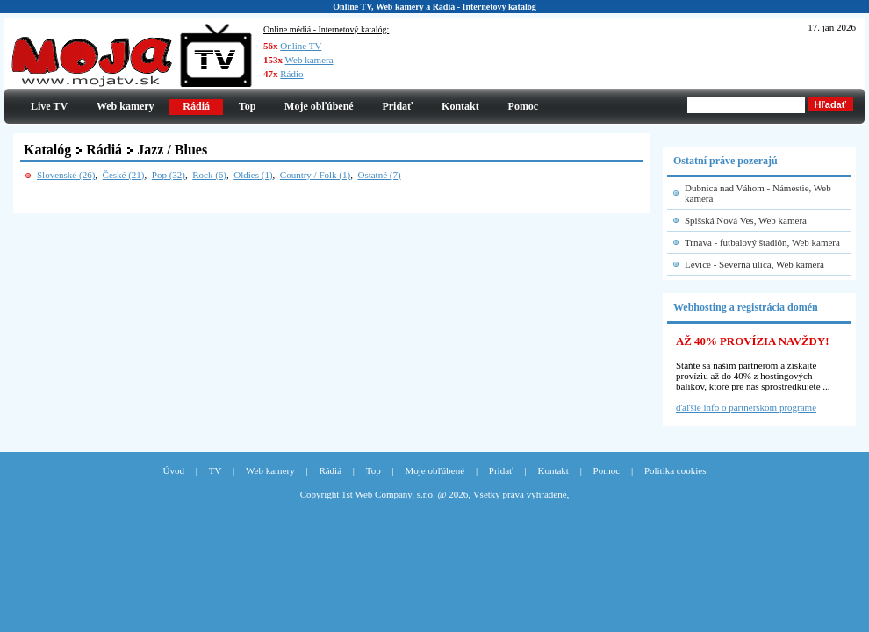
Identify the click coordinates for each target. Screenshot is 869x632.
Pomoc (523, 106)
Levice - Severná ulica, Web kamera (754, 264)
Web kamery (125, 106)
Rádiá (104, 149)
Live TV (49, 106)
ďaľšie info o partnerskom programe (746, 407)
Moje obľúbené (319, 106)
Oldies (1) (252, 174)
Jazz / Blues (172, 149)
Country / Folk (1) (315, 174)
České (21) (124, 174)
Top (247, 106)
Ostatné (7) (378, 174)
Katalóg (47, 149)
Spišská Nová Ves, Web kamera (746, 220)
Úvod (173, 470)
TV (215, 470)
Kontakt (460, 106)
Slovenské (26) (66, 174)
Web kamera (309, 59)
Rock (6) (209, 174)
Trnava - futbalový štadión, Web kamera (762, 242)
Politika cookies (675, 470)
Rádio (291, 73)
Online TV (300, 45)
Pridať (397, 106)
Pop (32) (168, 174)
